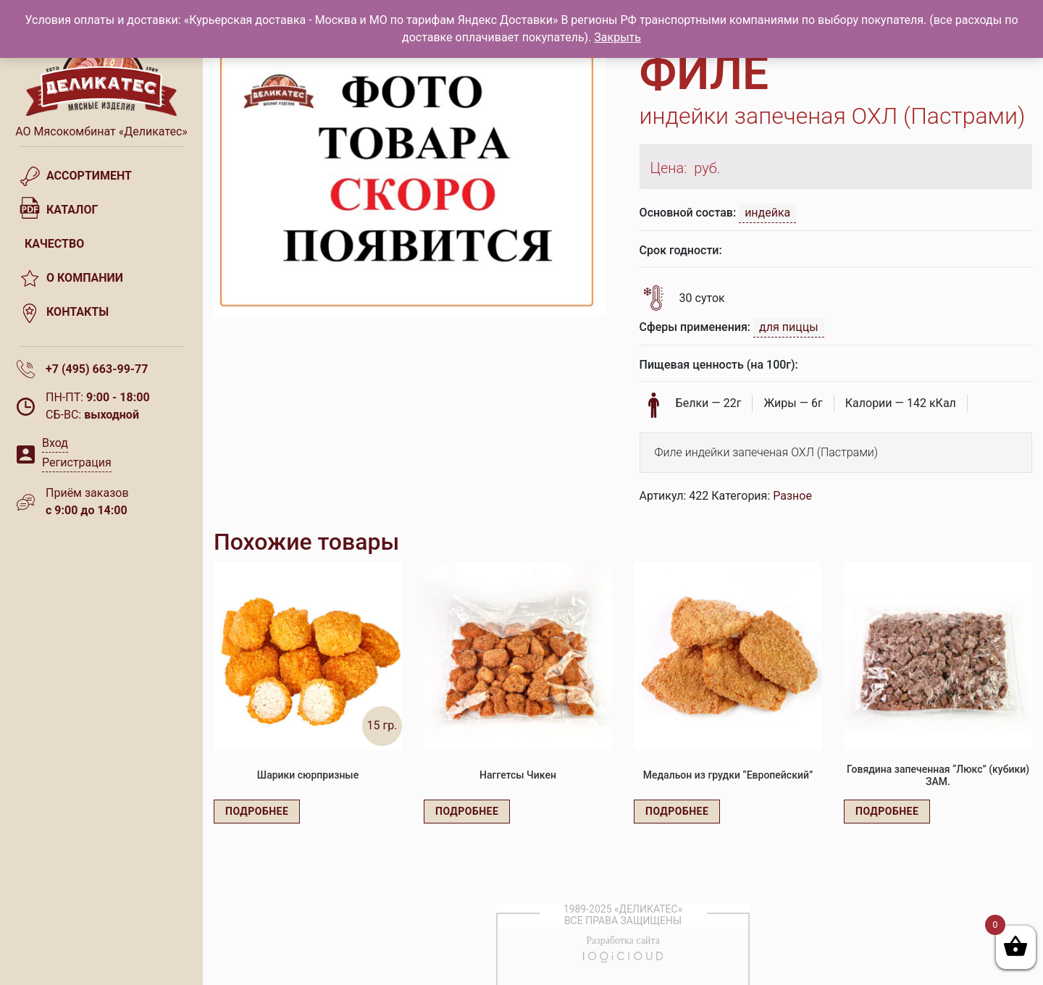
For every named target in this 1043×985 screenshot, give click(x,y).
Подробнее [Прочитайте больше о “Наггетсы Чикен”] (466, 811)
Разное (792, 496)
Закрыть (617, 37)
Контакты (77, 312)
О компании (84, 278)
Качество (54, 244)
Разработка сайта (623, 940)
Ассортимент (89, 176)
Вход (55, 443)
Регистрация (77, 462)
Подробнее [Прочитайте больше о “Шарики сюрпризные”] (256, 811)
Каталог (72, 210)
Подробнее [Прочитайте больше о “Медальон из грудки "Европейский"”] (676, 811)
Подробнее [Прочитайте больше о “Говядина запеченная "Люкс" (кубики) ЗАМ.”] (886, 811)
